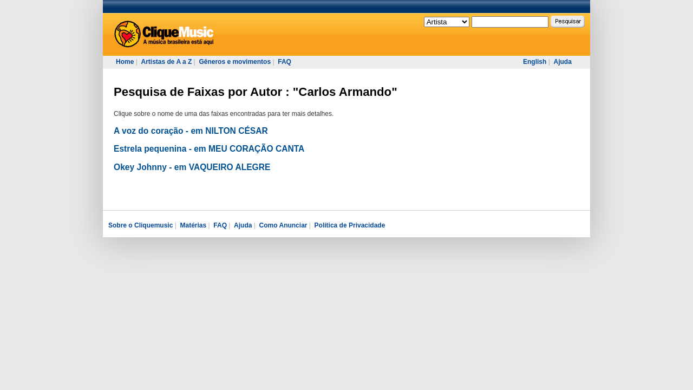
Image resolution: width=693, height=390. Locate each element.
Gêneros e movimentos (235, 62)
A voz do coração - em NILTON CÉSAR (191, 130)
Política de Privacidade (350, 225)
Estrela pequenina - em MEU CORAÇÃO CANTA (209, 148)
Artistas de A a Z (166, 62)
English (534, 62)
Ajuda (562, 62)
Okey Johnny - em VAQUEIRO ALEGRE (192, 167)
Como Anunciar (283, 225)
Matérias (193, 225)
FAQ (284, 62)
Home (125, 62)
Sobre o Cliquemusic (140, 225)
